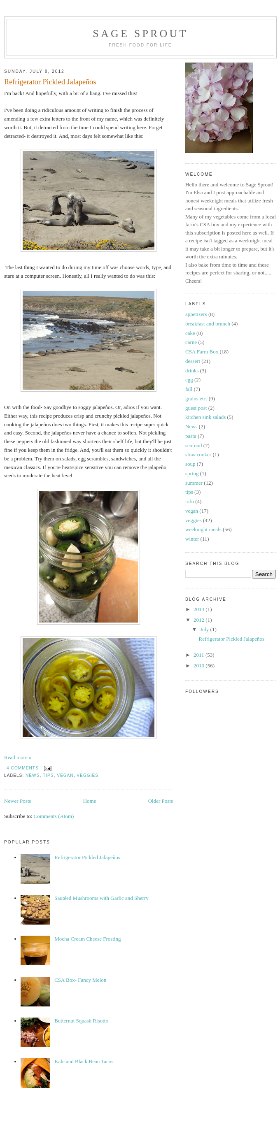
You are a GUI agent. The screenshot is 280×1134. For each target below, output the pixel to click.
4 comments (23, 768)
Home (89, 801)
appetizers (196, 314)
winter (192, 539)
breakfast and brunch (207, 324)
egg (189, 379)
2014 (199, 609)
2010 (199, 665)
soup (190, 464)
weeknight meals (203, 529)
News (33, 775)
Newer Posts (17, 801)
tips (48, 775)
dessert (192, 361)
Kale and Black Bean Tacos (83, 1061)
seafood (193, 445)
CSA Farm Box (201, 352)
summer (194, 483)
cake (190, 333)
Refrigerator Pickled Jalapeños (50, 82)
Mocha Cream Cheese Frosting (87, 939)
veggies (87, 775)
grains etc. (196, 398)
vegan (65, 775)
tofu (189, 501)
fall (188, 389)
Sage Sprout (140, 34)
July (205, 629)
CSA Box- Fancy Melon (80, 980)
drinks (192, 370)
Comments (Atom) (54, 816)
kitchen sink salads (205, 417)
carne (191, 342)
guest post (196, 408)
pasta (190, 436)
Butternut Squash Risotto (81, 1021)
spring (192, 473)
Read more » (17, 757)
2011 (199, 655)
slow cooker (198, 454)
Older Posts (160, 801)
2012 (199, 620)
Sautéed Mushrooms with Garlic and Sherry (101, 898)
